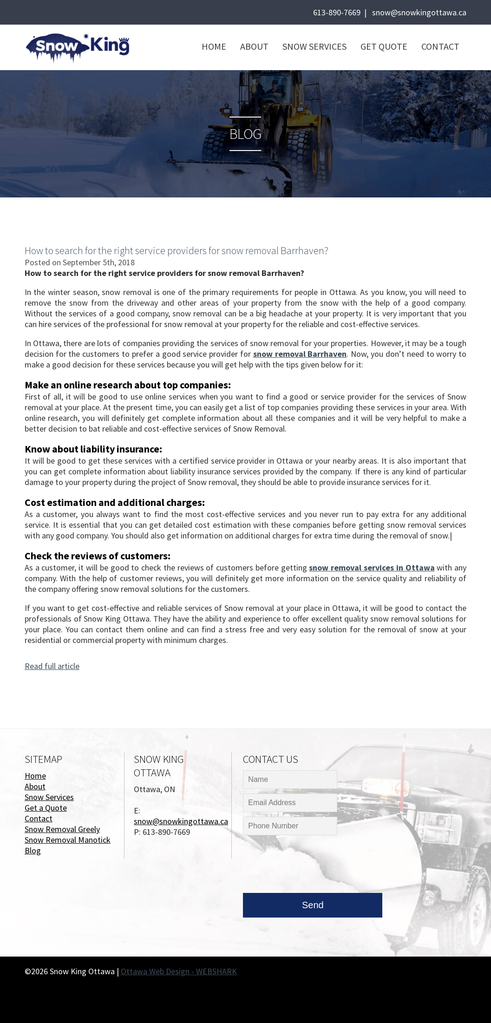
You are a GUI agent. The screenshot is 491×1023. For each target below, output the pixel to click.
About (254, 46)
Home (214, 46)
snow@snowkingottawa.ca (419, 12)
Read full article (52, 666)
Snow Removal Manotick (68, 839)
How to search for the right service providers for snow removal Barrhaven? (176, 250)
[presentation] (313, 866)
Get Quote (383, 46)
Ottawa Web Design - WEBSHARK (179, 971)
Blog (33, 850)
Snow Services (314, 46)
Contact (440, 46)
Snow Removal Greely (62, 829)
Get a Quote (46, 807)
